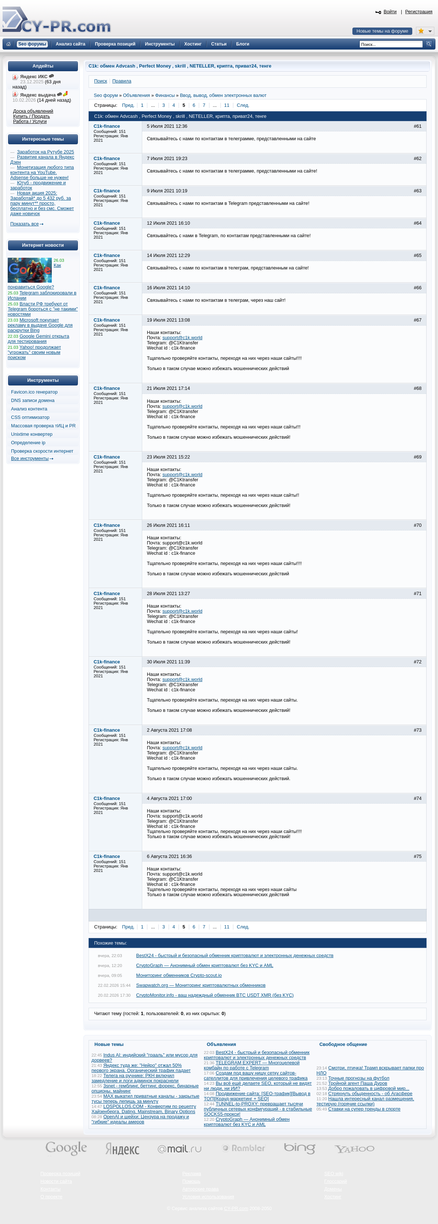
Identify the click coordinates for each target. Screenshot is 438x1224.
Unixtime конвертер (32, 434)
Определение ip (28, 442)
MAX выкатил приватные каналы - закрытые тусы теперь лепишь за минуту (145, 1099)
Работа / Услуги (30, 121)
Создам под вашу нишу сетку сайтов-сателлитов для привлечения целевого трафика (256, 1076)
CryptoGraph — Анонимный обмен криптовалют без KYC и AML (204, 965)
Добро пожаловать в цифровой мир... (368, 1088)
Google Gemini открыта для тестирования (38, 339)
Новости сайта (56, 1181)
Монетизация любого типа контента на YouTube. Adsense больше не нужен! (42, 172)
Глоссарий (335, 1181)
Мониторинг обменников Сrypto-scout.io (179, 975)
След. (243, 105)
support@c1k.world (182, 337)
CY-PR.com (236, 1208)
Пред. (128, 105)
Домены (333, 1189)
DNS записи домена (32, 400)
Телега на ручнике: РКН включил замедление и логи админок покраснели (135, 1078)
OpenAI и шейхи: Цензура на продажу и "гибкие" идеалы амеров (140, 1119)
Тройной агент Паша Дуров (357, 1083)
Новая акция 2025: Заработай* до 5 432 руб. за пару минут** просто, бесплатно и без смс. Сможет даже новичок (42, 203)
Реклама (191, 1173)
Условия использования (208, 1196)
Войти (390, 11)
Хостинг (332, 1196)
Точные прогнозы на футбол (358, 1078)
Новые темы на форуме (382, 31)
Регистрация (418, 11)
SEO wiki (333, 1173)
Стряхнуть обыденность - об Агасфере (370, 1093)
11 (226, 105)
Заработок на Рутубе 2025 (45, 152)
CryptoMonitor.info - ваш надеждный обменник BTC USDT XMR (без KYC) (215, 995)
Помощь (191, 1181)
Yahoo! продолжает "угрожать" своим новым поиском (34, 352)
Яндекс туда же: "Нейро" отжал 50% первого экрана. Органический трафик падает (141, 1068)
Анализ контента (29, 409)
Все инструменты (30, 458)
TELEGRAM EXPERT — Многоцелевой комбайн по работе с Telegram (251, 1065)
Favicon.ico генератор (34, 392)
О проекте (51, 1196)
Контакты (50, 1189)
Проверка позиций (60, 1173)
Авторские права (200, 1189)
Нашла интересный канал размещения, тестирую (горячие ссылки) (365, 1101)
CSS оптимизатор (30, 417)
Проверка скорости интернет (42, 451)
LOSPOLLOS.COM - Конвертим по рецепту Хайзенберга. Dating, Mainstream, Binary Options (143, 1109)
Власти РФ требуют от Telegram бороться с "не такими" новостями (43, 309)
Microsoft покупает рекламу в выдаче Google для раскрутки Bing (40, 325)
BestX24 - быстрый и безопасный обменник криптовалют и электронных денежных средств (235, 955)
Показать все (24, 224)
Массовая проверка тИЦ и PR (43, 425)
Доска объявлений (33, 111)
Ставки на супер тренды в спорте (364, 1109)
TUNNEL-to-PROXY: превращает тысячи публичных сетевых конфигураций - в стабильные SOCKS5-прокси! (258, 1109)
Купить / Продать (31, 116)
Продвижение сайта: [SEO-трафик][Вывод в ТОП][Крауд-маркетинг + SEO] (257, 1096)
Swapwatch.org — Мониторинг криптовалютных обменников (201, 985)
